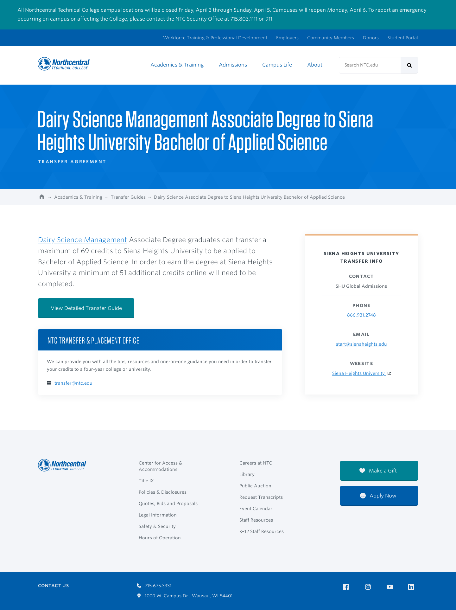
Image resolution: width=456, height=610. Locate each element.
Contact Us (53, 585)
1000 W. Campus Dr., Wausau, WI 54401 (185, 595)
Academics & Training (177, 65)
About (314, 65)
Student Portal (403, 37)
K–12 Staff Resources (261, 531)
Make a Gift (378, 471)
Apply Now (378, 496)
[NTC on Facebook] (347, 587)
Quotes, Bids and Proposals (168, 503)
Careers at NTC (255, 463)
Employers (287, 37)
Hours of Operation (160, 537)
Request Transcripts (261, 497)
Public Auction (255, 485)
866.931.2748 (361, 315)
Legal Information (158, 514)
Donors (371, 37)
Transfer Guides (128, 197)
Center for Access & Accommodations (160, 466)
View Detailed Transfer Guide (86, 308)
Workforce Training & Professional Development (215, 37)
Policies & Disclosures (163, 492)
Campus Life (277, 65)
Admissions (233, 65)
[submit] (409, 65)
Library (247, 474)
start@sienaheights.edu (361, 344)
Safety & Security (157, 526)
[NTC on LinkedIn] (413, 587)
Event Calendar (255, 508)
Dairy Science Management (82, 240)
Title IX (146, 480)
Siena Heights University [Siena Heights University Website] (359, 373)
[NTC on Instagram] (369, 587)
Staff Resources (256, 520)
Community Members (330, 37)
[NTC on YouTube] (391, 587)
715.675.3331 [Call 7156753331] (154, 585)
